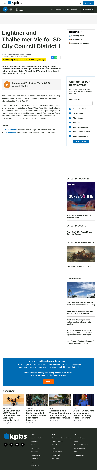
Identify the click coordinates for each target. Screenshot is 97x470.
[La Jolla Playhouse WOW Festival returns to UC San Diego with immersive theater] (13, 400)
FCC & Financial (35, 448)
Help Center (55, 458)
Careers (33, 445)
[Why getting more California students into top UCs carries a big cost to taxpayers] (37, 400)
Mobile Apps (34, 451)
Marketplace (19, 10)
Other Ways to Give (79, 448)
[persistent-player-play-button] (5, 9)
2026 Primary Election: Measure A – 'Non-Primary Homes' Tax (80, 342)
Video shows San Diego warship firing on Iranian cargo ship (80, 312)
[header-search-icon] (80, 3)
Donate (48, 381)
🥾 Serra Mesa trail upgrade (79, 43)
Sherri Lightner (10, 132)
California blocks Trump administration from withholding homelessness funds (60, 414)
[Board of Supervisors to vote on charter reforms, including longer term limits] (83, 400)
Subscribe (81, 142)
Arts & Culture (7, 408)
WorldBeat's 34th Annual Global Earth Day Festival (79, 233)
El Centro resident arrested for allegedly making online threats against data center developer (79, 333)
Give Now (88, 3)
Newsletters (34, 441)
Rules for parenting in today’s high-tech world (79, 216)
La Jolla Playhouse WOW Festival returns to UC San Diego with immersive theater (12, 415)
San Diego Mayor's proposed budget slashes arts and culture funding (79, 322)
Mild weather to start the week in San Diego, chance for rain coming (81, 304)
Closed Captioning (57, 441)
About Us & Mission (36, 438)
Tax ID (75, 451)
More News (9, 391)
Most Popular (74, 279)
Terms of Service (35, 465)
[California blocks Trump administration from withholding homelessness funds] (60, 400)
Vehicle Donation (79, 455)
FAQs (53, 448)
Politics (51, 408)
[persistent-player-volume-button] (11, 9)
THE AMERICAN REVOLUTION (79, 267)
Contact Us (55, 445)
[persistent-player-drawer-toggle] (87, 9)
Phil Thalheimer (10, 130)
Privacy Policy (35, 458)
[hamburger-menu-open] (4, 3)
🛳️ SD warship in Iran (76, 36)
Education (29, 408)
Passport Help (56, 455)
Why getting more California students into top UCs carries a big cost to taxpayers (36, 415)
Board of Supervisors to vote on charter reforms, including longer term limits (83, 414)
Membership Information (81, 445)
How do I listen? (57, 451)
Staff (32, 462)
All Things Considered (70, 9)
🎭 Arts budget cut (75, 39)
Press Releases (35, 455)
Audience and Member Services (61, 438)
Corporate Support (79, 438)
